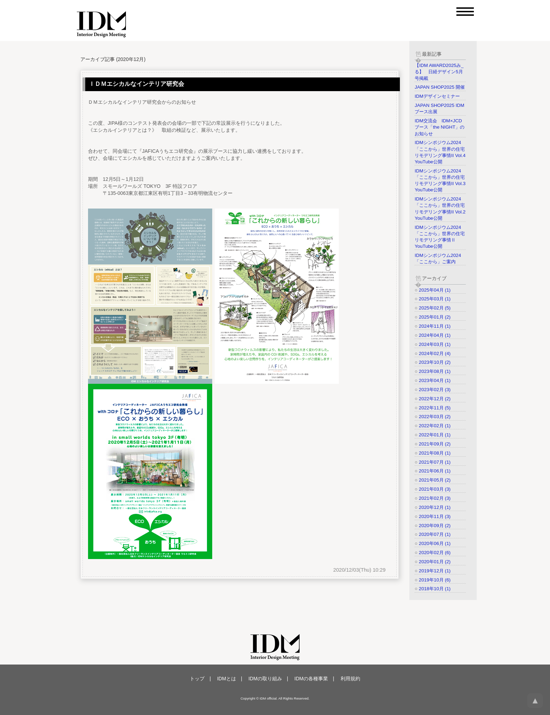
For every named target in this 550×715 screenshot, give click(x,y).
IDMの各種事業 (311, 678)
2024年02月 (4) (434, 353)
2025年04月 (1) (434, 290)
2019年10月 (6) (434, 580)
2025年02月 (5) (434, 308)
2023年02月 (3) (434, 389)
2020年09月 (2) (434, 525)
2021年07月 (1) (434, 462)
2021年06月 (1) (434, 471)
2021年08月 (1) (434, 453)
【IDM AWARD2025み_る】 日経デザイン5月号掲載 (439, 72)
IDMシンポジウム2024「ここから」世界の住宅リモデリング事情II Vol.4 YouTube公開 (440, 152)
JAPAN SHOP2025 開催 (440, 87)
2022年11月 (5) (434, 407)
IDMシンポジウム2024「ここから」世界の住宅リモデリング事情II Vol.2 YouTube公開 (440, 208)
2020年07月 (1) (434, 534)
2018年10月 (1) (434, 588)
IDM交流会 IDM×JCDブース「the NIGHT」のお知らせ (439, 127)
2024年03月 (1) (434, 344)
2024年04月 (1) (434, 335)
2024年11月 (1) (434, 326)
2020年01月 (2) (434, 561)
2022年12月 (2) (434, 398)
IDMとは (226, 678)
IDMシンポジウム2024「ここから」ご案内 (438, 258)
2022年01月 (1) (434, 434)
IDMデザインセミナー (437, 96)
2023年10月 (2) (434, 362)
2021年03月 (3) (434, 489)
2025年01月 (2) (434, 317)
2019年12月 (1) (434, 570)
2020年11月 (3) (434, 516)
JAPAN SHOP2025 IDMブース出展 (439, 108)
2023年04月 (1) (434, 380)
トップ (197, 678)
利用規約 (350, 678)
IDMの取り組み (265, 678)
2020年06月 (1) (434, 543)
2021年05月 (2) (434, 480)
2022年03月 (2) (434, 416)
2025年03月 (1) (434, 298)
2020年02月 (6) (434, 552)
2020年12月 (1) (434, 507)
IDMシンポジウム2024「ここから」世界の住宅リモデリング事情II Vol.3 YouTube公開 (440, 180)
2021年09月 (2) (434, 444)
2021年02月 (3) (434, 498)
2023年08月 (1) (434, 371)
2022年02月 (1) (434, 425)
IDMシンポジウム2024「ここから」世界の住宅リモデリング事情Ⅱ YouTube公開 (440, 237)
